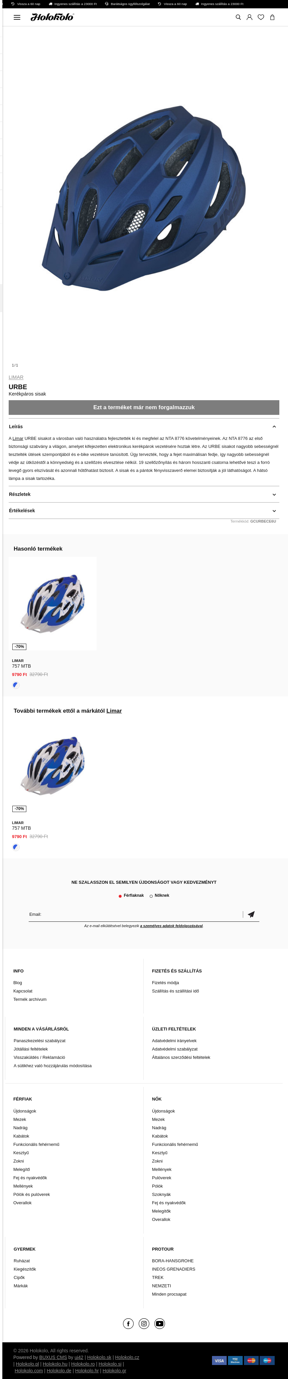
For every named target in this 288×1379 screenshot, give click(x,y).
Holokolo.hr (87, 1370)
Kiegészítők (25, 1269)
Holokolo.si (110, 1364)
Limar (16, 377)
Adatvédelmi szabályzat (175, 1049)
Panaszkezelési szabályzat (39, 1040)
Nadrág (20, 1127)
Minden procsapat (169, 1294)
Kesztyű (21, 1152)
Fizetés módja (165, 982)
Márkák (21, 1285)
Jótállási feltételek (31, 1049)
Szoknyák (161, 1194)
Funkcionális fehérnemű (36, 1144)
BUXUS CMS (53, 1357)
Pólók (157, 1186)
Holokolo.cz (127, 1357)
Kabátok (21, 1136)
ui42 (79, 1357)
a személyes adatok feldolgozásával (171, 926)
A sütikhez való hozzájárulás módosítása (53, 1065)
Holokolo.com (29, 1370)
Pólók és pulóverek (31, 1194)
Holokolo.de (59, 1370)
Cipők (19, 1277)
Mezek (19, 1119)
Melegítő (21, 1169)
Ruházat (22, 1260)
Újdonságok (24, 1111)
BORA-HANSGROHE (173, 1260)
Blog (17, 982)
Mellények (23, 1186)
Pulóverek (161, 1177)
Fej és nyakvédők (30, 1177)
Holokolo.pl (27, 1364)
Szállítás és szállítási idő (175, 990)
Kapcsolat (22, 990)
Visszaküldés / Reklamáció (39, 1057)
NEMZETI (161, 1285)
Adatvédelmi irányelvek (174, 1040)
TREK (158, 1277)
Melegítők (161, 1211)
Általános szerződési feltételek (181, 1057)
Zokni (18, 1161)
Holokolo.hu (55, 1364)
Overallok (22, 1202)
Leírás (16, 426)
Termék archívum (30, 999)
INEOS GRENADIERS (173, 1269)
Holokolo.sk (99, 1357)
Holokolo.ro (83, 1364)
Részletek (20, 494)
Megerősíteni (251, 914)
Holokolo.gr (114, 1370)
